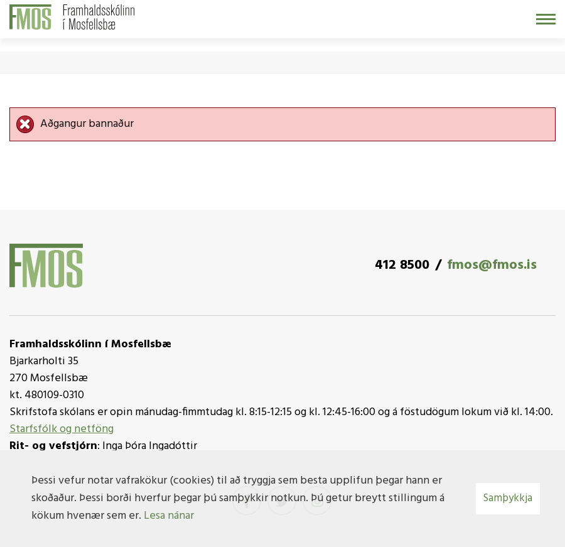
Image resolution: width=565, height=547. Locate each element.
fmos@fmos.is (492, 265)
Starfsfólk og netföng (61, 429)
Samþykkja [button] (507, 498)
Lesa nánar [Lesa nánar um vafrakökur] (169, 516)
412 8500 (402, 265)
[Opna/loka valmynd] (546, 19)
